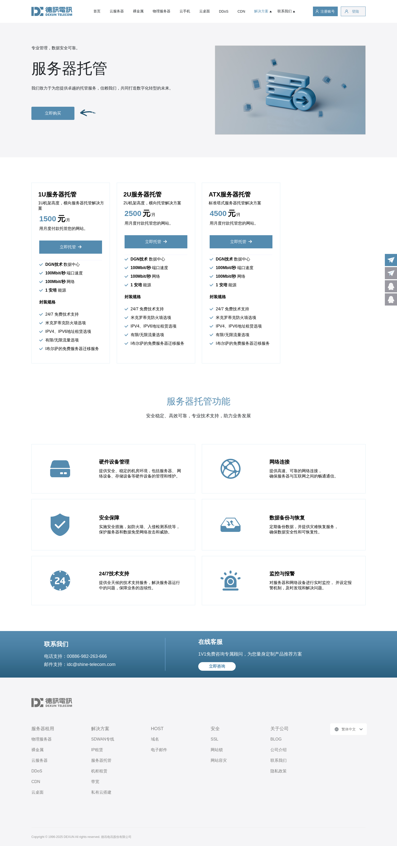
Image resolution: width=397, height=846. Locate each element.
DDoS (223, 11)
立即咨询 (217, 666)
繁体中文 (349, 729)
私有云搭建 (101, 792)
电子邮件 (159, 750)
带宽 (95, 781)
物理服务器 (161, 11)
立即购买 (53, 113)
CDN (241, 11)
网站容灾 (219, 760)
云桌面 (204, 11)
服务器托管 (101, 760)
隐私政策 (278, 771)
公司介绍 (278, 750)
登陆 (355, 11)
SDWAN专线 (102, 739)
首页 (97, 11)
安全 (215, 728)
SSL (214, 739)
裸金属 (138, 11)
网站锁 (217, 750)
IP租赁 (97, 750)
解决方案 (261, 11)
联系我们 (284, 11)
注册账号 (328, 11)
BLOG (276, 739)
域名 (155, 739)
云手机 (185, 11)
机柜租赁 (99, 771)
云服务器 (117, 11)
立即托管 (68, 247)
